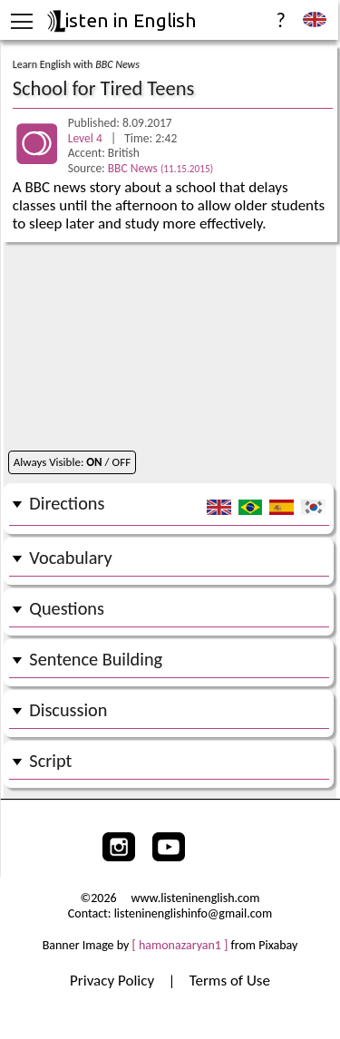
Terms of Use (229, 980)
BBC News (160, 168)
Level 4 (86, 138)
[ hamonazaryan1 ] (180, 945)
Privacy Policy (114, 980)
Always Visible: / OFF (72, 462)
